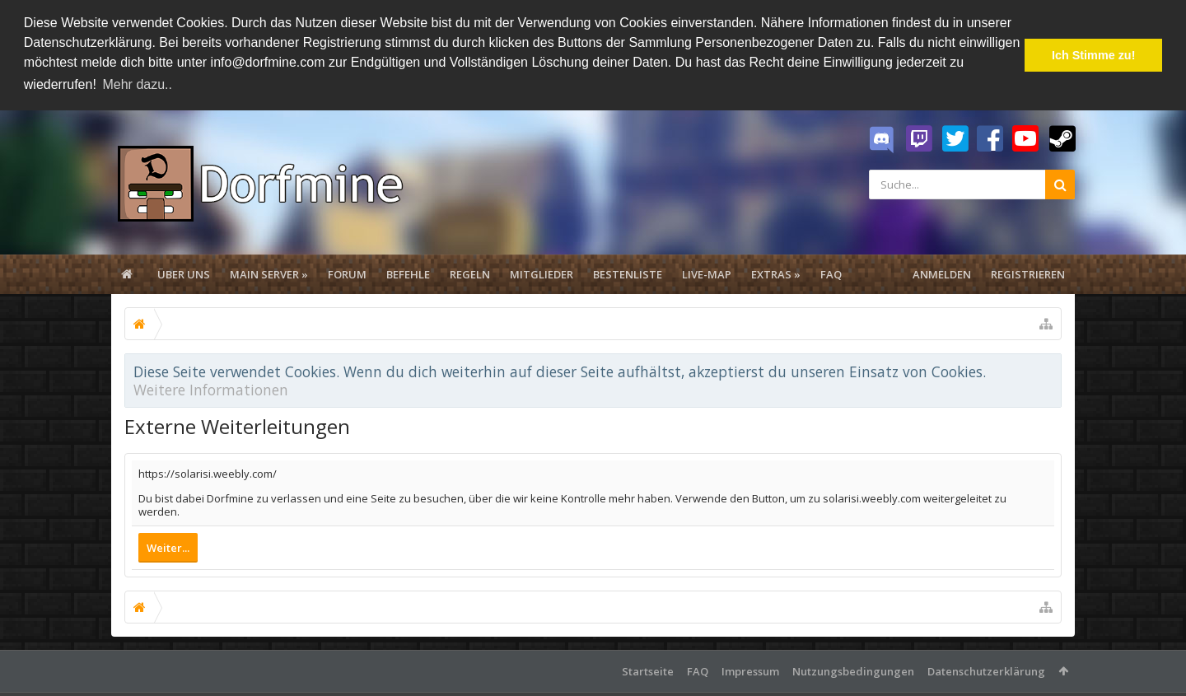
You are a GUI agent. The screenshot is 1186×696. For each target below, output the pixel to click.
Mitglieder (541, 271)
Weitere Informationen (210, 387)
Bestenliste (627, 271)
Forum (347, 271)
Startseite (648, 668)
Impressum (750, 668)
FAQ (831, 271)
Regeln (470, 271)
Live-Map (706, 271)
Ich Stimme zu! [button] (1094, 55)
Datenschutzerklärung (986, 668)
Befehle (408, 271)
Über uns (183, 271)
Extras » (776, 271)
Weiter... (168, 545)
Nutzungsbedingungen (853, 668)
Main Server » (269, 271)
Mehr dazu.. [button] (136, 84)
